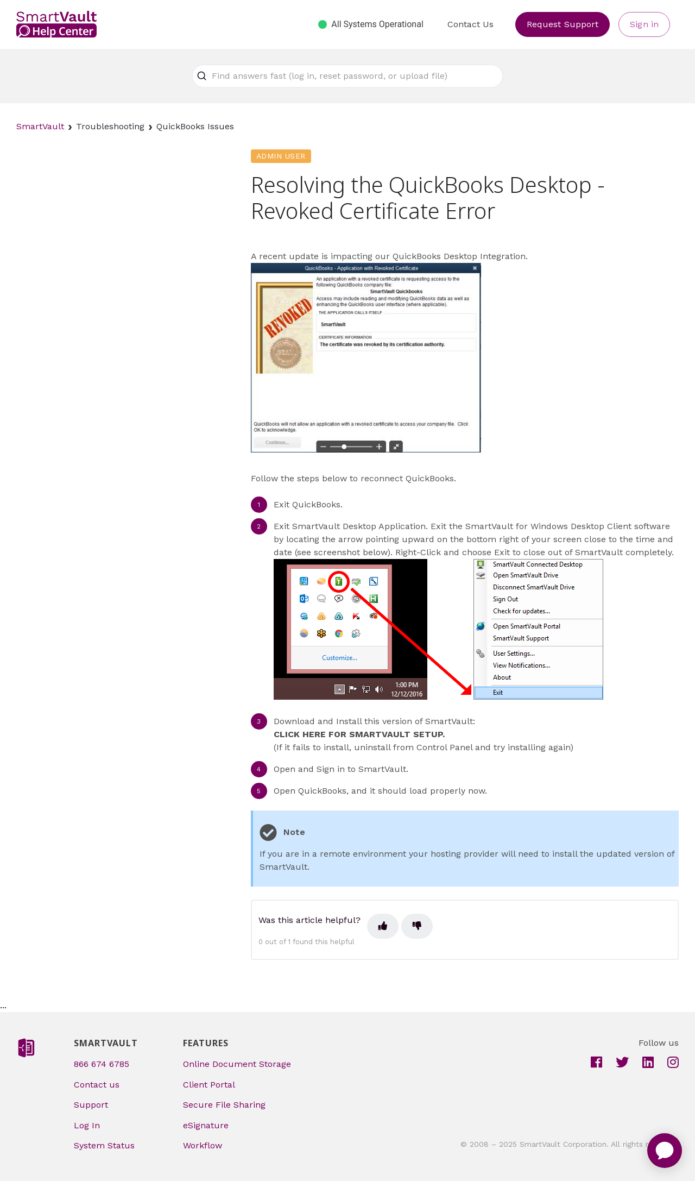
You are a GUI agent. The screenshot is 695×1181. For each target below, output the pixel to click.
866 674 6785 (101, 1064)
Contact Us (470, 24)
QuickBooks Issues (195, 126)
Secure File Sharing (224, 1105)
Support (91, 1105)
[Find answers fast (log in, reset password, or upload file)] (347, 76)
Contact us (96, 1084)
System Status (104, 1145)
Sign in (644, 24)
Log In (87, 1125)
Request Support (563, 24)
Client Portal (209, 1084)
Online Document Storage (237, 1064)
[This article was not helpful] (417, 926)
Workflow (202, 1145)
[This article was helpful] (383, 926)
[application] (664, 1150)
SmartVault (40, 126)
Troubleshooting (110, 126)
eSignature (206, 1125)
